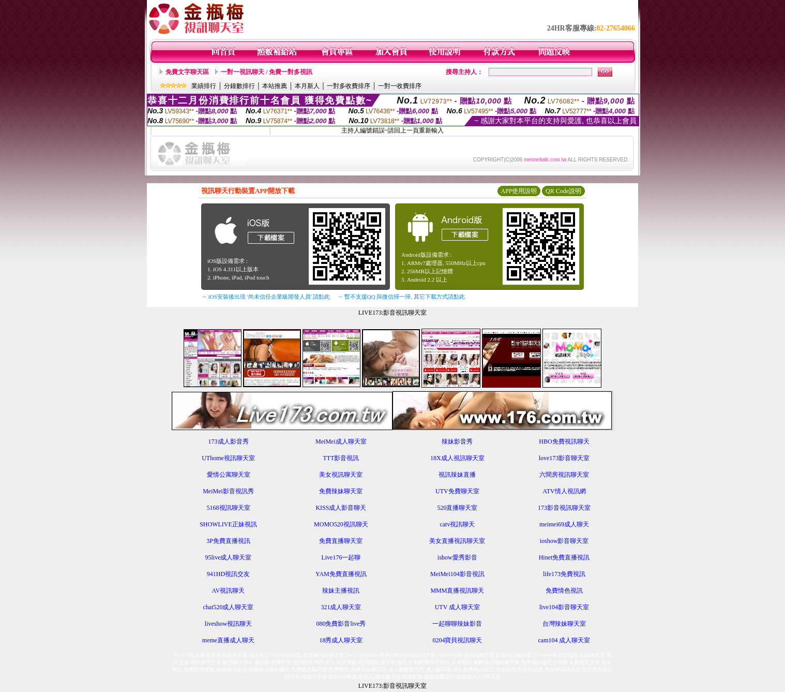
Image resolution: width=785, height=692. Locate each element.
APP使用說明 (519, 191)
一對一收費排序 (399, 86)
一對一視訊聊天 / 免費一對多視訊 (266, 72)
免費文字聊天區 (187, 72)
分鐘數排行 (239, 86)
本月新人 (307, 86)
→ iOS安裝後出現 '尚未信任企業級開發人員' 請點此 (265, 296)
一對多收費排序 (348, 86)
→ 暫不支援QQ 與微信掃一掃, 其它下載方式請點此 (401, 296)
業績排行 (203, 86)
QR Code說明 (563, 191)
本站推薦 (274, 86)
